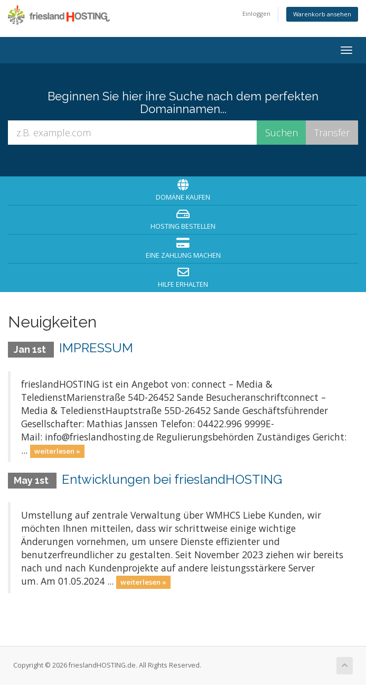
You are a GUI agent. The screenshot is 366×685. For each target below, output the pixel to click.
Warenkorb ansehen (322, 14)
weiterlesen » (57, 451)
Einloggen (256, 13)
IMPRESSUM (96, 347)
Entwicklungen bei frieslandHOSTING (172, 479)
